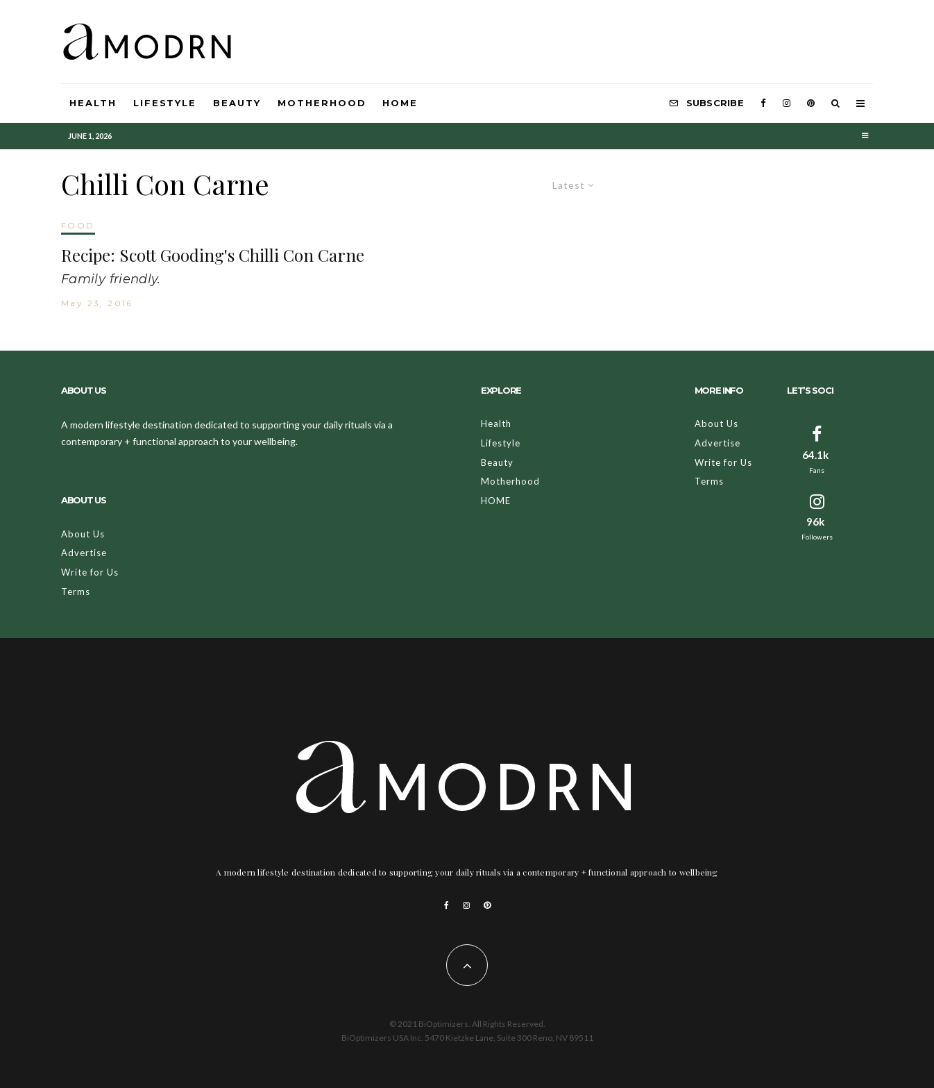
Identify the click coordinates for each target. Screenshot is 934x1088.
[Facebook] (763, 103)
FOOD (78, 225)
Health (93, 102)
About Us (83, 533)
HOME (400, 102)
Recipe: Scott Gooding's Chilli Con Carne (212, 255)
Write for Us (90, 572)
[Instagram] (786, 103)
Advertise (84, 552)
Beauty (237, 102)
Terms (75, 591)
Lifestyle (165, 102)
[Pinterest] (811, 103)
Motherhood (322, 102)
